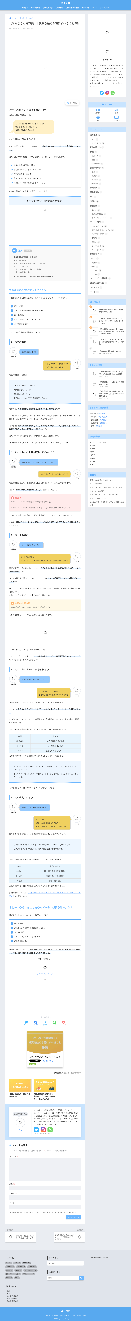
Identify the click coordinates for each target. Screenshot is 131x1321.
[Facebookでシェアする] (36, 1023)
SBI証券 (99, 426)
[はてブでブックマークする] (45, 1023)
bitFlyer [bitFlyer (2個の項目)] (17, 1263)
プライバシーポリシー (78, 1315)
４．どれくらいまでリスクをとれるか (29, 269)
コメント (13, 1156)
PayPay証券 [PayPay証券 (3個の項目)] (32, 1266)
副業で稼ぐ (59, 8)
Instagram (43, 1133)
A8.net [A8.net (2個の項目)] (9, 1263)
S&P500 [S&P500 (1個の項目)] (9, 1270)
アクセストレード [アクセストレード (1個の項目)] (28, 1274)
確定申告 (96, 156)
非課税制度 (97, 164)
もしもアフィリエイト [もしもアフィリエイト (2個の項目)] (13, 1274)
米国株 (94, 201)
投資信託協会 (12, 1298)
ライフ (94, 8)
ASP (95, 267)
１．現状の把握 (21, 260)
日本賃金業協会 (12, 1301)
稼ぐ (95, 139)
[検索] (81, 1278)
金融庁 (9, 1291)
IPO (93, 197)
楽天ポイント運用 (100, 234)
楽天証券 (101, 414)
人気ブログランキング (45, 974)
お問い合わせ (64, 1315)
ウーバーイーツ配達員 (100, 279)
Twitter (36, 1133)
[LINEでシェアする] (54, 1023)
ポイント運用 (97, 222)
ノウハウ (96, 271)
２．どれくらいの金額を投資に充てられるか (31, 263)
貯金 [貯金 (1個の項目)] (17, 1277)
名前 (12, 1184)
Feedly (50, 1133)
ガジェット (85, 8)
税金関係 (96, 184)
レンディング (98, 246)
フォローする (47, 1061)
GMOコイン (104, 423)
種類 (95, 172)
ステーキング (98, 250)
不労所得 (95, 238)
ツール (96, 274)
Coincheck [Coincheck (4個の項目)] (10, 1266)
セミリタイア (98, 143)
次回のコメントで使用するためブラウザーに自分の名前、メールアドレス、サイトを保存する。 (45, 1212)
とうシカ (65, 2)
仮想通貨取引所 (99, 214)
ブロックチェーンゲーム (102, 218)
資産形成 (25, 8)
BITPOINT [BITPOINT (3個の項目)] (27, 1263)
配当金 (96, 242)
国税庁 (9, 1293)
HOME (65, 1311)
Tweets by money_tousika (99, 1257)
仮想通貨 (95, 206)
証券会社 (96, 180)
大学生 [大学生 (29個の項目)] (9, 1277)
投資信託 (95, 188)
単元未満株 (96, 192)
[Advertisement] (45, 227)
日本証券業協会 (12, 1296)
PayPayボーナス (99, 226)
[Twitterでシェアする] (26, 1023)
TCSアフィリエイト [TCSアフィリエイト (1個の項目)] (30, 1270)
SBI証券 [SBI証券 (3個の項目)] (18, 1270)
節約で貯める (35, 8)
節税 (93, 152)
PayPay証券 (103, 417)
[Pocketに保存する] (64, 1023)
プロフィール (104, 8)
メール (13, 1193)
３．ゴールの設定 (22, 266)
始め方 (66, 1073)
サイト (11, 1203)
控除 (95, 160)
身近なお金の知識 (72, 8)
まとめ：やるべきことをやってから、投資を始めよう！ (34, 276)
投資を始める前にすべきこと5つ (25, 257)
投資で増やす (48, 8)
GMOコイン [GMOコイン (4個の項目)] (21, 1266)
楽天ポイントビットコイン (103, 230)
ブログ (94, 259)
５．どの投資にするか (23, 272)
